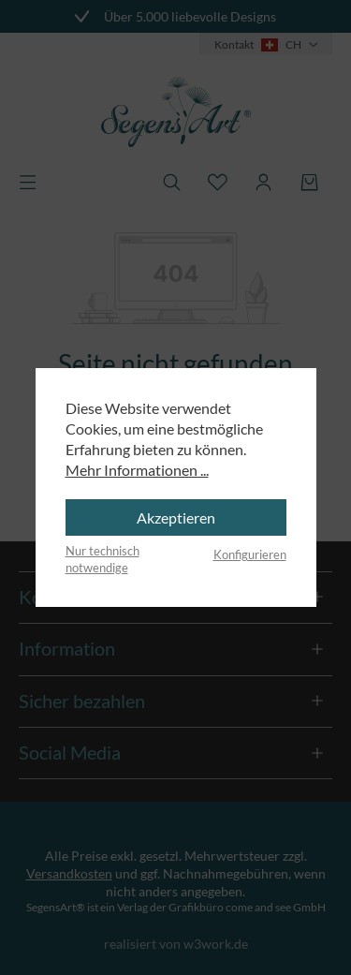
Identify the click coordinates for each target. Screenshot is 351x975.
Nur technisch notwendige (102, 559)
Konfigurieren (249, 554)
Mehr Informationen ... (137, 470)
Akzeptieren (176, 517)
